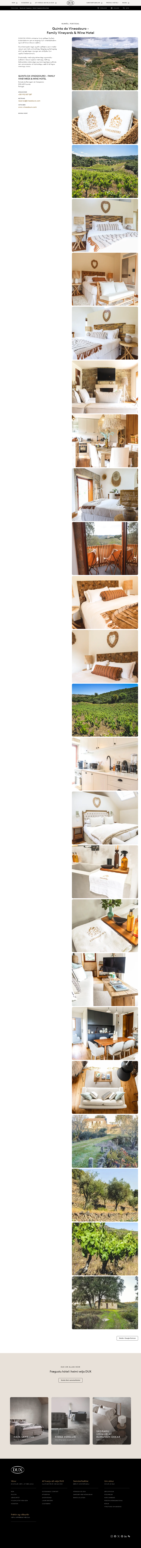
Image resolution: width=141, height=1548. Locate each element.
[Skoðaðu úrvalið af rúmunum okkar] (112, 1423)
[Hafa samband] (29, 1423)
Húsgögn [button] (25, 3)
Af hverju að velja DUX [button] (44, 3)
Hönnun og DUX (79, 1491)
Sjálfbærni (46, 1503)
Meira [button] (124, 3)
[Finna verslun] (70, 1423)
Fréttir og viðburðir (20, 1514)
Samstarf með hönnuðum (82, 1494)
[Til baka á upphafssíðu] (70, 3)
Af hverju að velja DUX (53, 1481)
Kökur (106, 1503)
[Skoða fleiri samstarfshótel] (70, 1383)
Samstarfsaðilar (80, 1481)
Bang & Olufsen (79, 1497)
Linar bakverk (47, 1500)
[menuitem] (15, 3)
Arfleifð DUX (109, 1491)
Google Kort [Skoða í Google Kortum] (23, 113)
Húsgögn (14, 1503)
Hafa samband (109, 1497)
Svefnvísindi (47, 1497)
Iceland (116, 8)
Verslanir (103, 8)
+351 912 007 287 (25, 94)
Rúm (12, 1491)
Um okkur (109, 1481)
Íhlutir (14, 1494)
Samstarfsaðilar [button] (93, 3)
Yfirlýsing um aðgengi (113, 1506)
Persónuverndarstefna (113, 1500)
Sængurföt (15, 1497)
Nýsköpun (46, 1494)
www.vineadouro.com (27, 107)
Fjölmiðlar (108, 1494)
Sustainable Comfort (50, 1491)
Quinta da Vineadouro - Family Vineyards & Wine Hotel (34, 8)
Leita (127, 8)
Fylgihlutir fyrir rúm (19, 1500)
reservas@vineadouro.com (29, 101)
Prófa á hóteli (112, 3)
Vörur (13, 1481)
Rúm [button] (13, 3)
